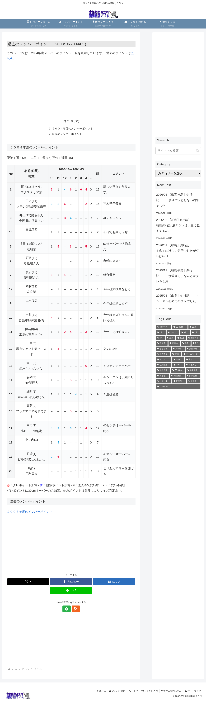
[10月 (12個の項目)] (181, 338)
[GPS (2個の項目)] (178, 364)
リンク (133, 691)
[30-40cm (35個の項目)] (180, 327)
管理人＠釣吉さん (171, 691)
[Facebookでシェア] (71, 582)
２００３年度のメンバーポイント (30, 512)
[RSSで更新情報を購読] (75, 609)
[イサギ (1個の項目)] (162, 375)
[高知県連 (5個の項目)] (193, 348)
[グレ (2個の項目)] (178, 359)
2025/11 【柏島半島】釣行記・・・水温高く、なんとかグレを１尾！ (177, 276)
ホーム (101, 691)
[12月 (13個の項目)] (170, 338)
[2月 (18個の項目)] (196, 332)
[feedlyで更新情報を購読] (67, 609)
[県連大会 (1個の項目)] (163, 370)
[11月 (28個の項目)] (194, 327)
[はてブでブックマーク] (114, 582)
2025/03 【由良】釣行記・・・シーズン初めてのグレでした (177, 298)
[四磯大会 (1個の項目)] (193, 364)
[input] (178, 150)
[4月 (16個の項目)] (160, 338)
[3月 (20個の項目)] (185, 332)
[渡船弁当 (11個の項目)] (194, 338)
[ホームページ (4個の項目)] (191, 354)
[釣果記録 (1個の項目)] (193, 375)
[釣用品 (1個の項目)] (179, 381)
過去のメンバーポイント (67, 134)
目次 (66, 121)
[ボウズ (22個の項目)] (172, 332)
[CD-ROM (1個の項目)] (178, 386)
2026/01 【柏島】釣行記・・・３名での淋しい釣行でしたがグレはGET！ (177, 250)
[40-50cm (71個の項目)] (163, 327)
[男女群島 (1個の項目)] (193, 370)
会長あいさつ (149, 691)
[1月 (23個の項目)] (161, 332)
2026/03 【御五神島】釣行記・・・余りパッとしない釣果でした (177, 200)
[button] (197, 151)
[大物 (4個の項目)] (176, 354)
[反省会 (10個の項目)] (162, 343)
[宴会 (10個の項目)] (186, 343)
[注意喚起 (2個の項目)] (164, 364)
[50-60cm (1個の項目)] (178, 370)
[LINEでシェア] (71, 591)
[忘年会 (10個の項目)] (174, 343)
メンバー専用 (117, 691)
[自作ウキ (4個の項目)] (163, 354)
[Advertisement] (71, 88)
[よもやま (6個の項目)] (163, 348)
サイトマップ (193, 691)
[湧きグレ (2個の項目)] (193, 359)
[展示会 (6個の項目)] (178, 348)
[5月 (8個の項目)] (196, 343)
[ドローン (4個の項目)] (164, 359)
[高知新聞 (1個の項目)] (177, 375)
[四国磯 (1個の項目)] (194, 381)
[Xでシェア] (28, 582)
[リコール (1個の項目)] (164, 381)
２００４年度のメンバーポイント (72, 128)
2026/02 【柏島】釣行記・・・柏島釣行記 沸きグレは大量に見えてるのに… (178, 225)
